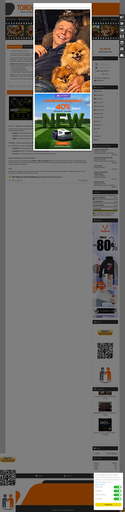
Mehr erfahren (100, 484)
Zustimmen (108, 505)
